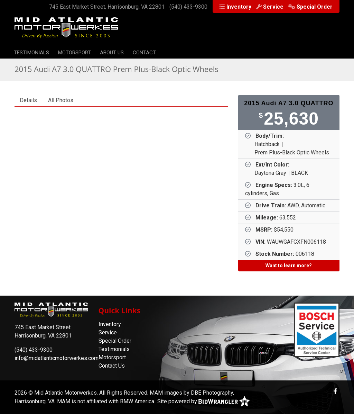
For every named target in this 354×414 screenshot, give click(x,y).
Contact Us (112, 365)
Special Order (315, 6)
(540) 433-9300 (188, 6)
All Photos (60, 100)
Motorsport (74, 53)
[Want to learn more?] (288, 265)
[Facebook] (335, 391)
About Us (112, 53)
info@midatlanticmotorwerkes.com (57, 358)
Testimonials (31, 53)
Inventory (238, 6)
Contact (144, 53)
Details (28, 100)
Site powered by (203, 401)
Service (273, 6)
